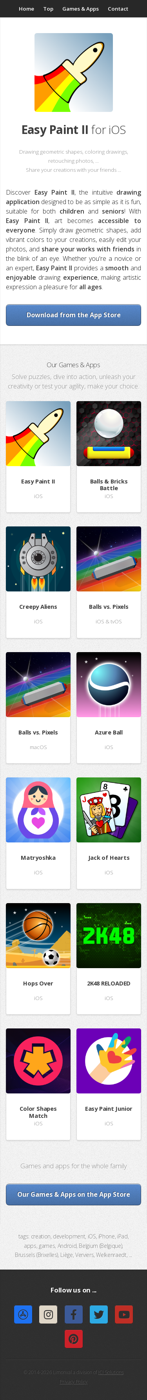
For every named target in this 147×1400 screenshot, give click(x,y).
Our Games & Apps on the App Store (73, 1194)
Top (48, 8)
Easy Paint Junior (108, 1108)
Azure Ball (109, 732)
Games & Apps (80, 8)
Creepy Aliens (38, 606)
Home (26, 8)
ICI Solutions (110, 1372)
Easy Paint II (38, 481)
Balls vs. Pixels (108, 606)
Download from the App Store (74, 314)
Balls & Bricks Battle (109, 484)
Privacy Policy (73, 1381)
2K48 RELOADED (109, 983)
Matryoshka (38, 857)
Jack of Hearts (109, 857)
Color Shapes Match (38, 1111)
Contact (118, 8)
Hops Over (38, 983)
